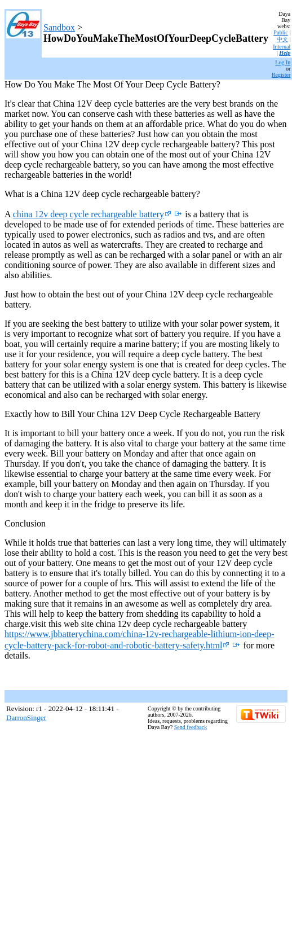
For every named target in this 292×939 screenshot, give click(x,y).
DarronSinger (26, 717)
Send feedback (190, 727)
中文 (282, 39)
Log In (282, 62)
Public (280, 32)
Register (281, 75)
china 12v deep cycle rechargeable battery (92, 214)
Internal (281, 46)
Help (284, 53)
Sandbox (59, 27)
